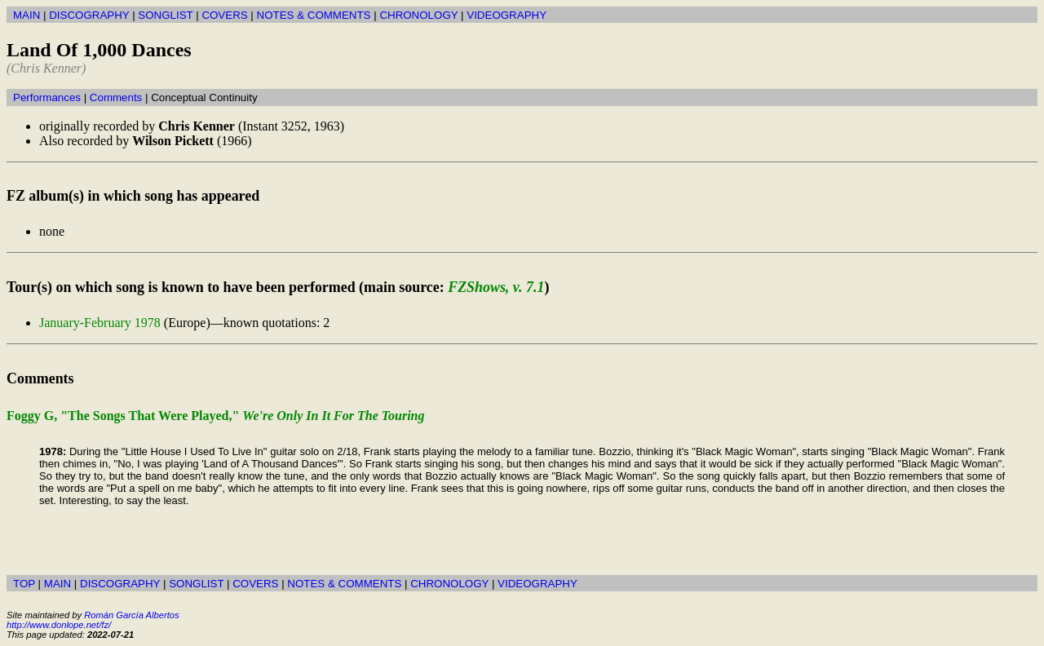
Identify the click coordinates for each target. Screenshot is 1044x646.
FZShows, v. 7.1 (496, 287)
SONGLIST (165, 15)
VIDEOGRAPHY (506, 15)
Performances (47, 97)
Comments (116, 97)
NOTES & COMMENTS (314, 15)
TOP (24, 583)
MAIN (26, 15)
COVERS (224, 15)
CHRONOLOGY (418, 15)
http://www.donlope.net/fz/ (59, 625)
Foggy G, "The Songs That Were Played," (216, 416)
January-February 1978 (100, 323)
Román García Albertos (131, 615)
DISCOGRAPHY (89, 15)
